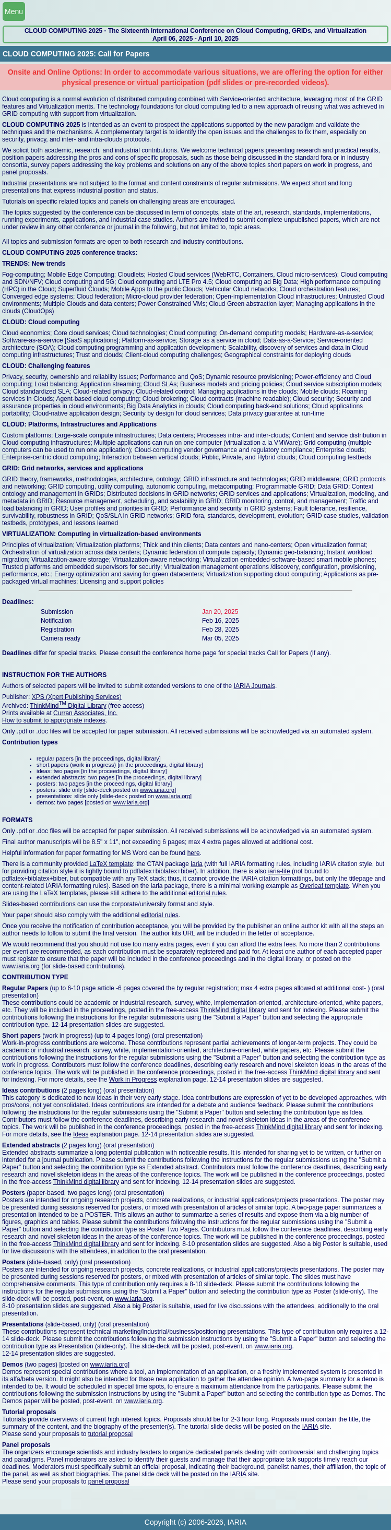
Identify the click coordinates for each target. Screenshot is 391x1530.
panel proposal (108, 1481)
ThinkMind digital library (233, 1010)
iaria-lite (279, 871)
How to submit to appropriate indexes (53, 720)
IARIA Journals (254, 686)
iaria (197, 864)
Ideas (80, 1134)
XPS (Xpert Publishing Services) (77, 697)
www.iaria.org (157, 790)
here (193, 853)
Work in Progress (133, 1079)
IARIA (310, 1426)
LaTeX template (111, 864)
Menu (14, 11)
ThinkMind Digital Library (68, 705)
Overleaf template (324, 885)
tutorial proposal (110, 1434)
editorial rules (207, 893)
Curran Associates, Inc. (85, 713)
